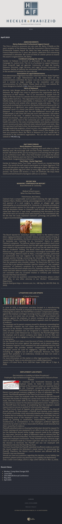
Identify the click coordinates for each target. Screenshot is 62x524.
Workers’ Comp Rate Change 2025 (16, 471)
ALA (25, 86)
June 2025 (8, 473)
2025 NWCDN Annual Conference (16, 475)
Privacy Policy (31, 507)
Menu (31, 29)
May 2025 (7, 478)
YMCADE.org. (15, 136)
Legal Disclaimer (31, 503)
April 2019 (5, 37)
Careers (31, 499)
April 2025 (7, 480)
